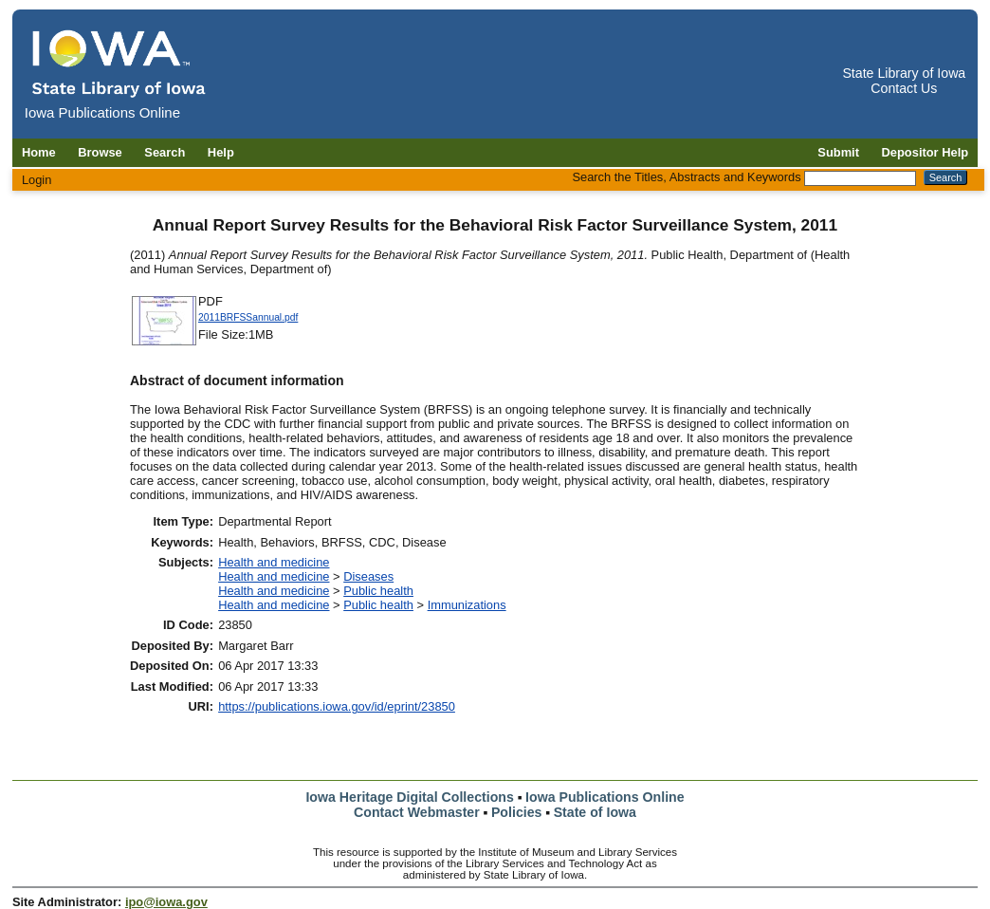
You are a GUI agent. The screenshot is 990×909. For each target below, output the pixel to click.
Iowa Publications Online (605, 797)
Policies (516, 812)
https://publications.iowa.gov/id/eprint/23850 (336, 706)
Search (164, 152)
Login (37, 180)
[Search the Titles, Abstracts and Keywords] (860, 178)
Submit (838, 152)
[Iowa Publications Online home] (119, 63)
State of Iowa (595, 812)
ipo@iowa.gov (166, 902)
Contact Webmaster (417, 812)
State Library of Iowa (903, 73)
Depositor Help (925, 152)
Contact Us (904, 88)
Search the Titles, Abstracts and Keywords (686, 177)
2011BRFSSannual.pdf (248, 317)
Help (221, 152)
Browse (100, 152)
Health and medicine (273, 562)
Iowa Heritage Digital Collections (409, 797)
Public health (378, 591)
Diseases (368, 576)
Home (39, 152)
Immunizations (467, 605)
